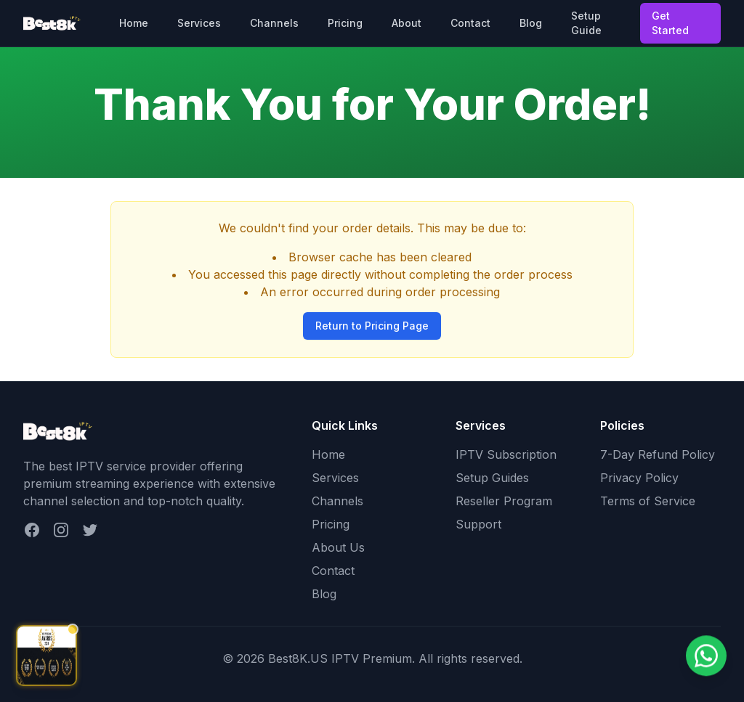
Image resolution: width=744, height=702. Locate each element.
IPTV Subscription (506, 454)
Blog (530, 23)
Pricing (345, 23)
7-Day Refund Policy (657, 454)
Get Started (670, 22)
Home (133, 23)
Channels (274, 23)
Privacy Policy (639, 477)
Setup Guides (492, 477)
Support (478, 524)
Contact (470, 23)
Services (199, 23)
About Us (338, 547)
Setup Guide (586, 22)
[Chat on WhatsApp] (706, 657)
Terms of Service (647, 501)
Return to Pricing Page (372, 325)
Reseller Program (504, 501)
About (406, 23)
